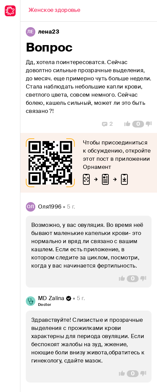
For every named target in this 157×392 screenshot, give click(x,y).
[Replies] (107, 124)
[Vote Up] (125, 124)
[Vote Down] (150, 124)
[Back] (54, 11)
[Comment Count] (138, 124)
